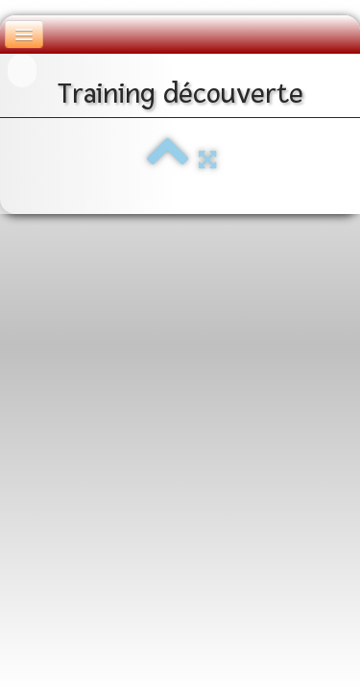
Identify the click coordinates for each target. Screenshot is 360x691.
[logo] (22, 70)
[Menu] (24, 34)
